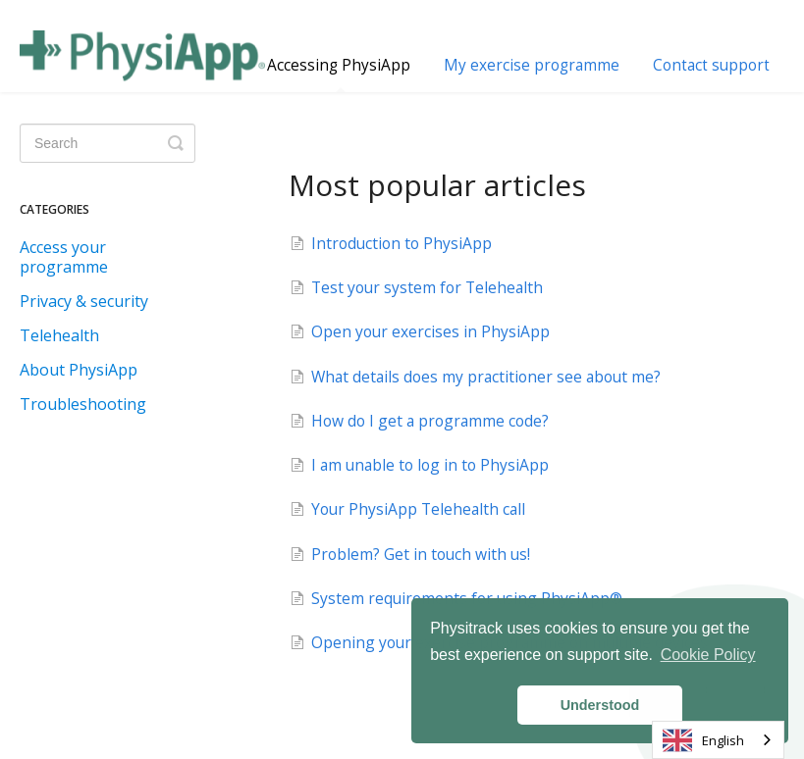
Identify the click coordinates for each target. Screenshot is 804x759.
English (703, 740)
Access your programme (64, 257)
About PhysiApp (78, 369)
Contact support (711, 65)
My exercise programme (531, 65)
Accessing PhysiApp (338, 73)
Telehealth (59, 335)
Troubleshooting (83, 404)
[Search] (107, 143)
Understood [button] (600, 705)
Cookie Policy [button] (708, 654)
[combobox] (718, 740)
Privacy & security (84, 301)
